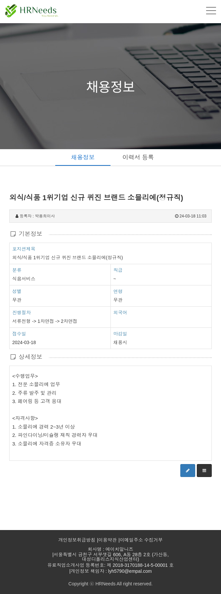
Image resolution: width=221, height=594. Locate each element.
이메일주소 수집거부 (141, 540)
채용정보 (83, 157)
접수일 (19, 333)
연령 (118, 291)
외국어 (120, 312)
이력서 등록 (138, 157)
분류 (17, 270)
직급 (118, 270)
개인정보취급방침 (76, 540)
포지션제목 (23, 249)
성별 (17, 291)
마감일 (120, 333)
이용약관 (107, 540)
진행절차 (21, 312)
